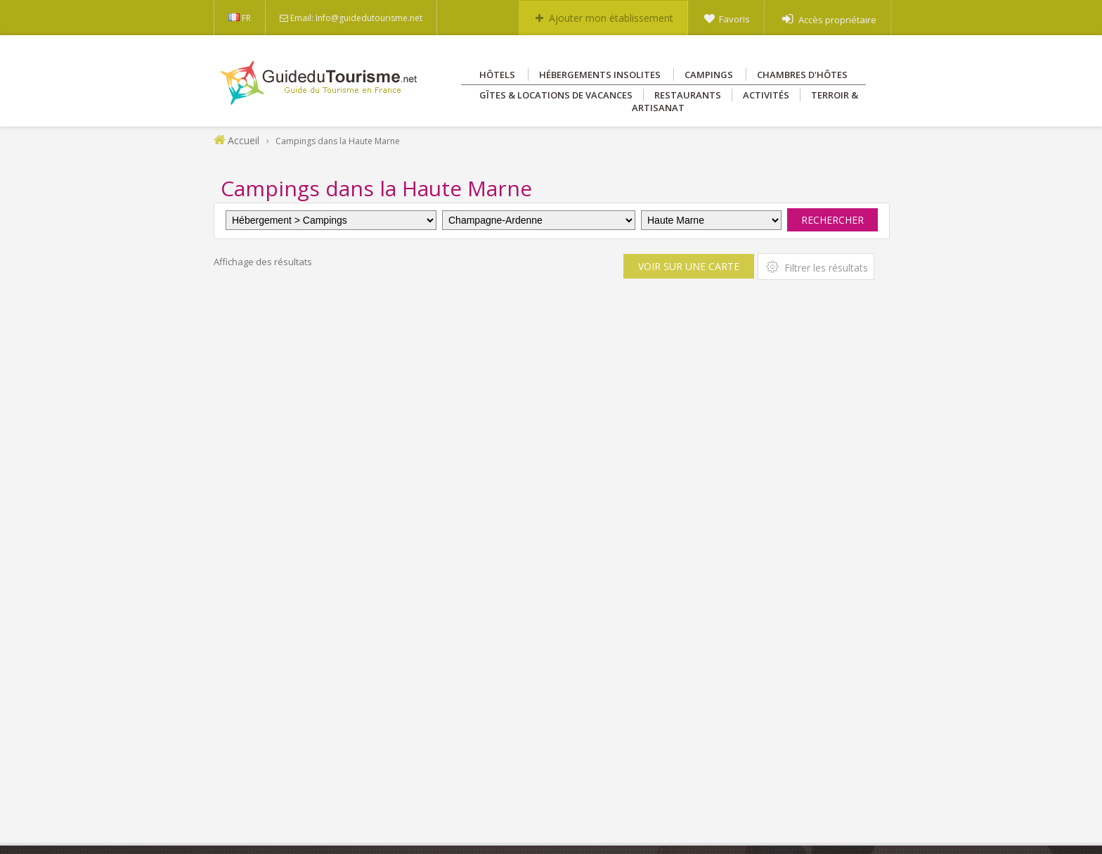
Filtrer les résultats (816, 266)
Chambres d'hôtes (802, 74)
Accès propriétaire (837, 19)
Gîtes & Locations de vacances (556, 95)
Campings (709, 74)
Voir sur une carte (688, 266)
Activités (766, 95)
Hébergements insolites (600, 74)
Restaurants (687, 95)
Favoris (734, 19)
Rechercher (832, 220)
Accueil (243, 140)
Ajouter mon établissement (611, 18)
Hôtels (497, 74)
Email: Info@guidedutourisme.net (356, 18)
